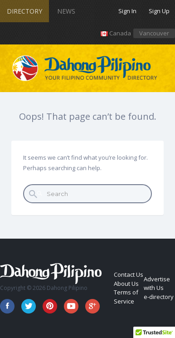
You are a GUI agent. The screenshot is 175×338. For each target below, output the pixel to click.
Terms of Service (126, 296)
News (66, 11)
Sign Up (159, 11)
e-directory (159, 297)
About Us (126, 283)
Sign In (127, 11)
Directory (24, 11)
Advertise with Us (157, 283)
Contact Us (128, 274)
